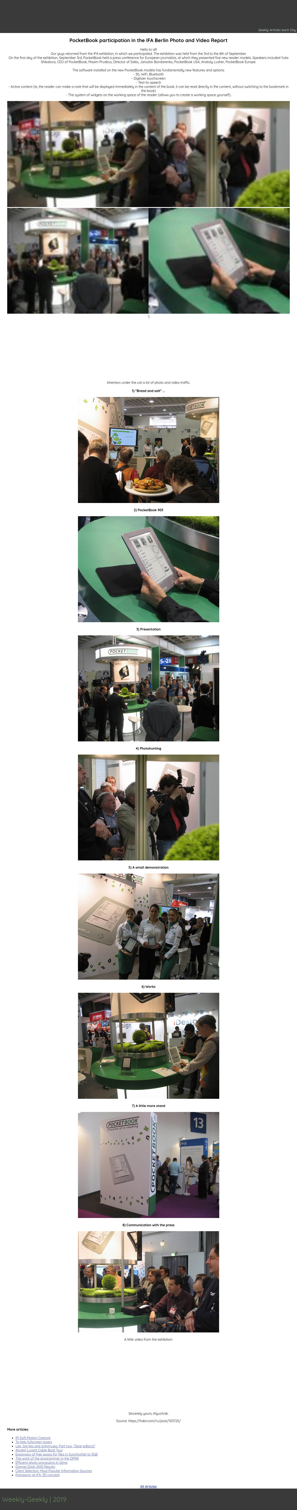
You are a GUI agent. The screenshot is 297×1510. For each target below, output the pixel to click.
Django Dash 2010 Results (35, 1467)
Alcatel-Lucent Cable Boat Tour (39, 1450)
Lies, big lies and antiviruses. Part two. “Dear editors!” (55, 1446)
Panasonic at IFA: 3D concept (37, 1475)
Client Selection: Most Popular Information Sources (53, 1471)
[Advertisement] (148, 347)
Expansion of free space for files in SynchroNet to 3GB (56, 1454)
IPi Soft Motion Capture (33, 1438)
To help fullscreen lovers (33, 1442)
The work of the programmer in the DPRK (47, 1458)
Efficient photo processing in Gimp (41, 1463)
